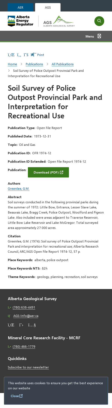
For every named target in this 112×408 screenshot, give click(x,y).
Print (37, 55)
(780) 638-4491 (24, 307)
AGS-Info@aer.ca (25, 316)
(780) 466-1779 (24, 346)
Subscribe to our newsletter (28, 367)
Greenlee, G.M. (18, 188)
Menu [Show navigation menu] (90, 36)
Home (12, 64)
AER (20, 7)
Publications (34, 64)
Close (15, 396)
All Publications (63, 64)
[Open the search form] (99, 21)
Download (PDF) (46, 172)
